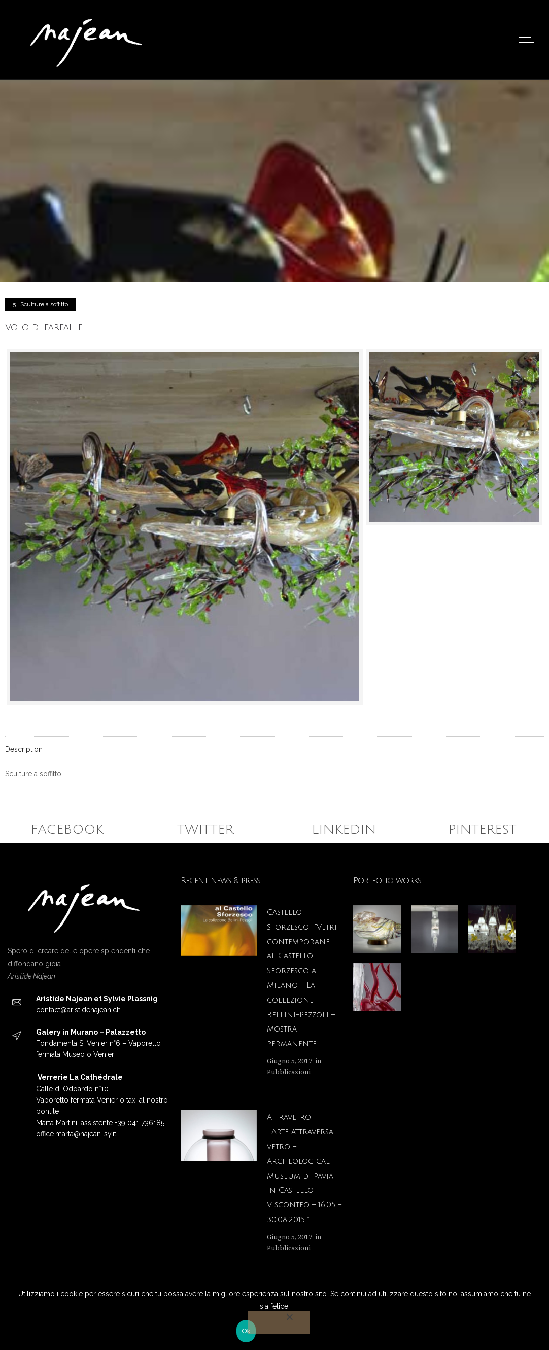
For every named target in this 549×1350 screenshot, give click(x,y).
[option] (377, 929)
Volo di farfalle (44, 327)
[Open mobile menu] (529, 39)
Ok (246, 1331)
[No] (279, 1322)
